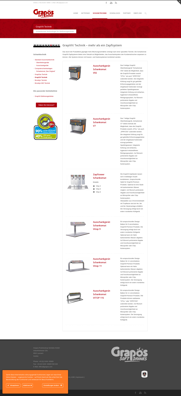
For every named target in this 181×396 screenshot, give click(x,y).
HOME (75, 13)
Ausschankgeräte (42, 65)
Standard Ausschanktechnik (44, 60)
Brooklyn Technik (41, 80)
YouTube (111, 2)
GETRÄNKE (85, 13)
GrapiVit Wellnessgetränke (44, 96)
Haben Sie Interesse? (46, 105)
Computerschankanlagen (43, 68)
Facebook (106, 2)
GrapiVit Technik (41, 77)
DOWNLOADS (115, 13)
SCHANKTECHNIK (100, 13)
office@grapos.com (62, 2)
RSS (116, 2)
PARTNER (127, 13)
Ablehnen (27, 385)
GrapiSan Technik (41, 74)
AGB (72, 377)
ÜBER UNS (138, 13)
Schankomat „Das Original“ (45, 71)
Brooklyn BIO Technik (42, 83)
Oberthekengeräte (42, 62)
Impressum (80, 377)
